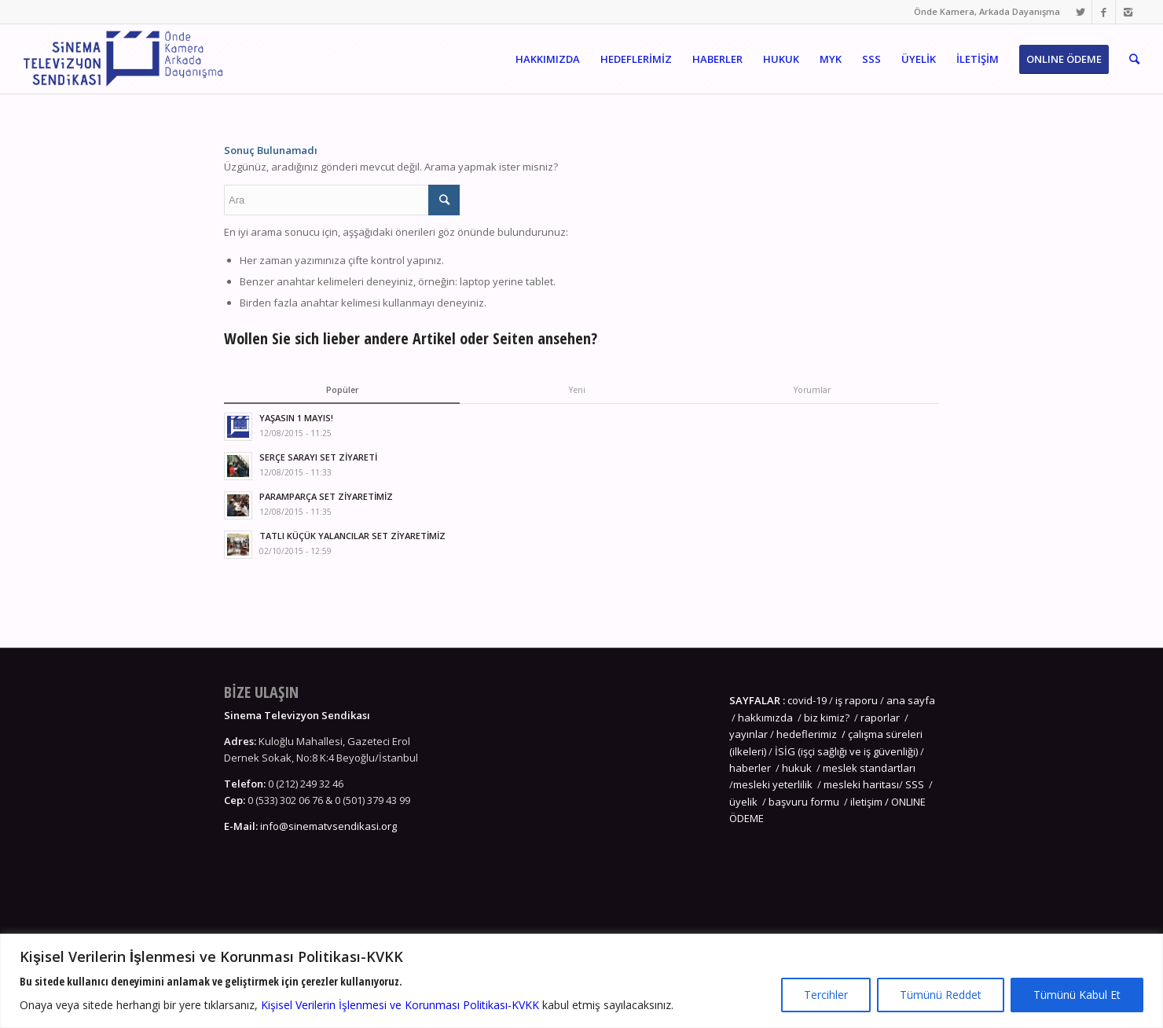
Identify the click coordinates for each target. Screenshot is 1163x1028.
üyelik (743, 802)
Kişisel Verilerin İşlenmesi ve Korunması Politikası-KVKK (400, 1004)
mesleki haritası (861, 784)
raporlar (880, 717)
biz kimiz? (828, 717)
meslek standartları (867, 768)
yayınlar (748, 734)
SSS (914, 784)
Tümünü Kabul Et (1077, 994)
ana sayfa (909, 700)
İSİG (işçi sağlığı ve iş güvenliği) (846, 751)
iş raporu (856, 700)
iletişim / (870, 802)
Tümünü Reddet (940, 994)
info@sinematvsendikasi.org (328, 826)
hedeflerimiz (806, 734)
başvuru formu (805, 802)
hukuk (797, 768)
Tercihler (826, 994)
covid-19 (807, 700)
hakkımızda (765, 717)
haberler (750, 768)
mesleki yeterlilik (773, 784)
